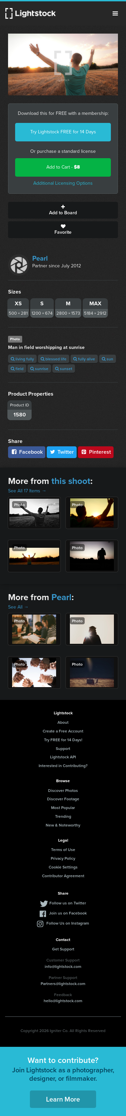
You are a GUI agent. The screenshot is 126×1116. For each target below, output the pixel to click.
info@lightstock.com (63, 966)
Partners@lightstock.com (63, 983)
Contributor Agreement (63, 876)
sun (107, 359)
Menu (115, 13)
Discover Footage (63, 799)
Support (63, 748)
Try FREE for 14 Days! (63, 740)
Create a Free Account (63, 731)
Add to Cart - (63, 167)
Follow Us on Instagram (67, 923)
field (17, 368)
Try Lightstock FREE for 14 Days (63, 131)
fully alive (84, 359)
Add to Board (63, 210)
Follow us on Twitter (67, 903)
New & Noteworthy (63, 825)
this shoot (70, 481)
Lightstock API (63, 757)
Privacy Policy (63, 858)
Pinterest (96, 452)
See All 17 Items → (27, 490)
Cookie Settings (63, 867)
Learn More (63, 1099)
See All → (18, 607)
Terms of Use (63, 849)
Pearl (40, 258)
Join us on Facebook (68, 913)
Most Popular (63, 807)
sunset (63, 368)
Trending (63, 816)
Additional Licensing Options (63, 183)
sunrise (39, 368)
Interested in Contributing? (63, 765)
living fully (22, 359)
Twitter (61, 452)
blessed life (54, 359)
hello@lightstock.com (63, 1000)
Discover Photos (63, 790)
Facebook (27, 452)
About (63, 722)
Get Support (63, 949)
